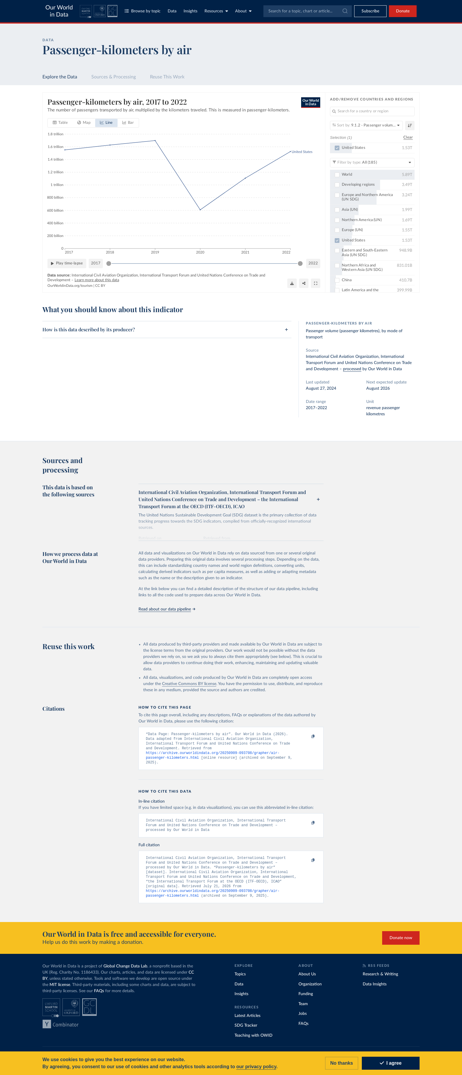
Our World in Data (59, 11)
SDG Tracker (246, 1031)
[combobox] (307, 11)
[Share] (303, 283)
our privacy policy (256, 1066)
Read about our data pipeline (166, 609)
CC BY (100, 285)
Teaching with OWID (254, 1041)
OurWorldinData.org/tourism (70, 285)
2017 (95, 263)
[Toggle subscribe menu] (370, 11)
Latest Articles (247, 1021)
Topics (240, 980)
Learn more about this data (97, 280)
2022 (313, 263)
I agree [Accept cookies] (391, 1063)
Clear (408, 137)
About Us (307, 980)
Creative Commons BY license (189, 684)
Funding (305, 999)
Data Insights (375, 990)
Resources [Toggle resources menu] (216, 11)
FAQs (99, 997)
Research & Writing (380, 980)
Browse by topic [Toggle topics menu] (143, 11)
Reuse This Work (167, 77)
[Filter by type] (372, 162)
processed (352, 369)
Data (172, 11)
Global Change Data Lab (125, 972)
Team (303, 1009)
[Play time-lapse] (66, 263)
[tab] (60, 123)
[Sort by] (366, 125)
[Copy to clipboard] (306, 736)
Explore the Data (59, 77)
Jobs (302, 1019)
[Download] (292, 283)
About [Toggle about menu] (243, 11)
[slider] (108, 263)
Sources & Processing (113, 77)
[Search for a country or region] (372, 111)
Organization (310, 990)
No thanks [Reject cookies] (341, 1063)
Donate (403, 11)
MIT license (60, 990)
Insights (190, 11)
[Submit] (345, 11)
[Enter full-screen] (315, 283)
